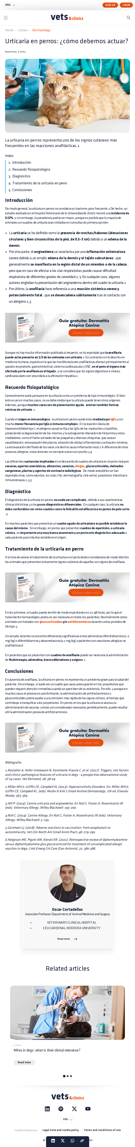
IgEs (113, 419)
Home (9, 30)
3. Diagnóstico (19, 176)
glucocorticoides (51, 622)
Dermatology (41, 30)
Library (23, 30)
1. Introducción (19, 162)
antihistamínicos (79, 622)
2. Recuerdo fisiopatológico (29, 169)
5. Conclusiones (20, 190)
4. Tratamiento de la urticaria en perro (37, 183)
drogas (79, 466)
